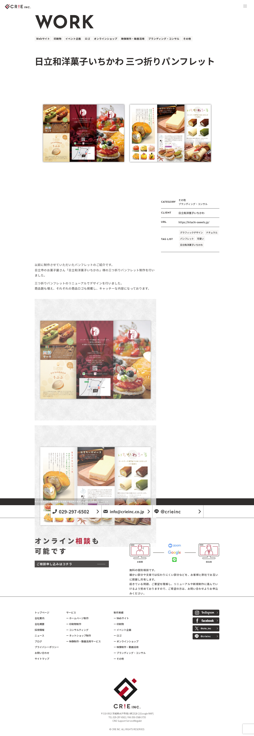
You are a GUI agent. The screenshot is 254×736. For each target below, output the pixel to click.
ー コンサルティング (77, 630)
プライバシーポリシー (47, 647)
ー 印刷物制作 (73, 624)
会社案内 (39, 618)
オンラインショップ (105, 38)
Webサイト (43, 38)
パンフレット (187, 238)
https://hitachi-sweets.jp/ (194, 222)
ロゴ (87, 38)
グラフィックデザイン (191, 232)
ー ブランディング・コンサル (130, 653)
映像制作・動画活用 (132, 38)
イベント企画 (73, 38)
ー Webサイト (121, 618)
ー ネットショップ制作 (78, 635)
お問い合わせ (42, 653)
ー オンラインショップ (126, 641)
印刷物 (58, 38)
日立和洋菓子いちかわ (191, 244)
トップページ (42, 612)
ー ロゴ (117, 635)
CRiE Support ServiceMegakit (127, 720)
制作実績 (118, 612)
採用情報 (39, 630)
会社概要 (39, 624)
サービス (71, 612)
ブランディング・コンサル (163, 38)
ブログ (38, 641)
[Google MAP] (146, 713)
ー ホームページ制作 (77, 618)
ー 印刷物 (119, 624)
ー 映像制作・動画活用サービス (83, 641)
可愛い (200, 238)
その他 (187, 38)
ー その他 (119, 658)
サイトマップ (42, 658)
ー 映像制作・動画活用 (126, 647)
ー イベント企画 (122, 630)
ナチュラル (211, 232)
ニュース (39, 635)
